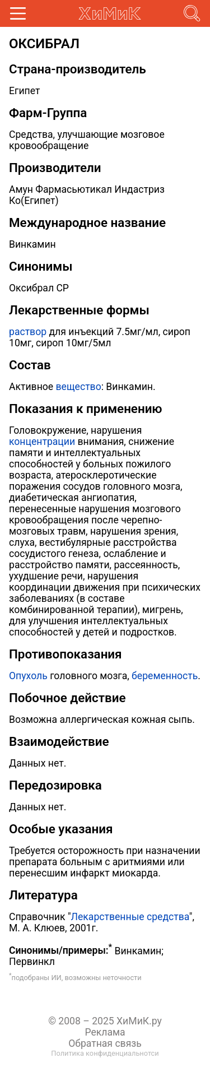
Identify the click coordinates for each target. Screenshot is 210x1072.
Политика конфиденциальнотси (104, 1053)
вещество (78, 386)
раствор (27, 331)
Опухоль (28, 675)
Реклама (105, 1032)
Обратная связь (105, 1043)
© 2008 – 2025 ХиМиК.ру (105, 1021)
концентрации (42, 441)
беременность (165, 675)
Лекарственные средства (130, 916)
